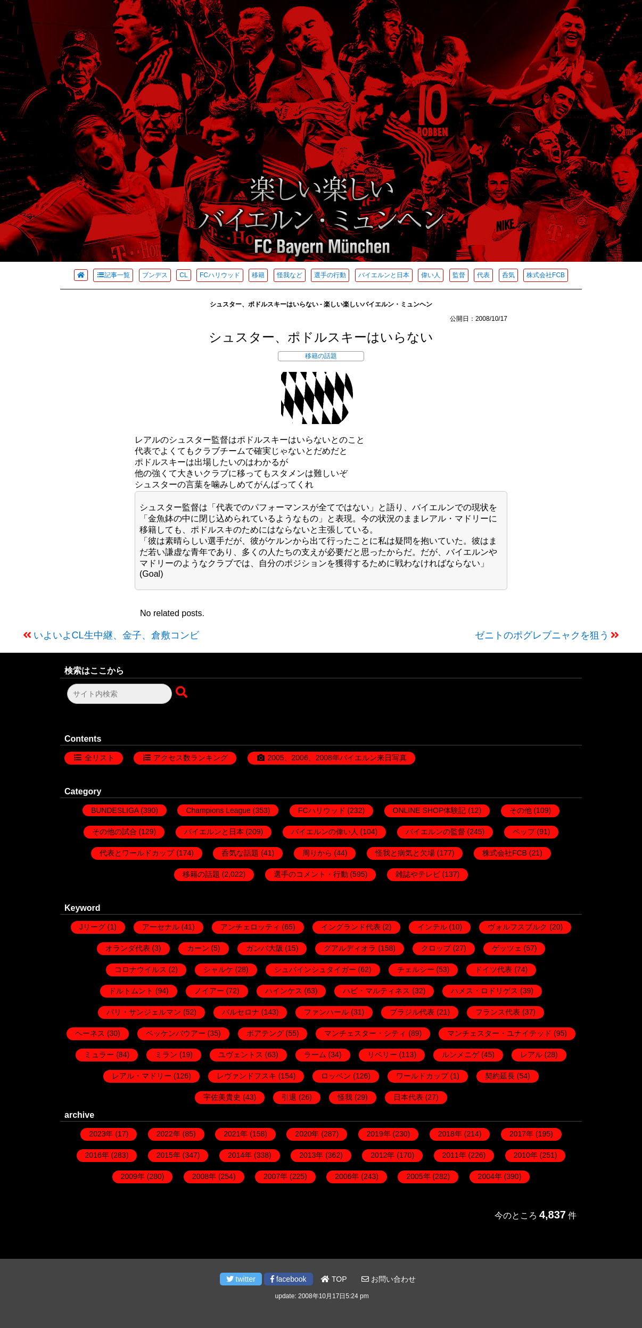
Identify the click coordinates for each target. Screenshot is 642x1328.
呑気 (508, 275)
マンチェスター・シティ (365, 1033)
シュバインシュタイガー (315, 969)
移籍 (258, 275)
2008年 (204, 1176)
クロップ (436, 948)
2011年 (454, 1155)
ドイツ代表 (493, 969)
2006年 (347, 1176)
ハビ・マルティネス (376, 990)
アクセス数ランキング (190, 757)
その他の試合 (114, 831)
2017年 (521, 1134)
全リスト (99, 757)
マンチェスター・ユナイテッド (499, 1033)
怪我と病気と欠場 (405, 853)
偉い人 (430, 275)
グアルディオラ (350, 948)
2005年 (418, 1176)
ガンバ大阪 (264, 948)
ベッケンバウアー (175, 1033)
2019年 (379, 1134)
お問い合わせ (388, 1279)
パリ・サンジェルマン (143, 1012)
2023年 (101, 1134)
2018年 (450, 1134)
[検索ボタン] (183, 693)
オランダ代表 (127, 948)
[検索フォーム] (119, 694)
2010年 (526, 1155)
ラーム (315, 1054)
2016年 (97, 1155)
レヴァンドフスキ (246, 1076)
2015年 (168, 1155)
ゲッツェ (507, 948)
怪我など (289, 275)
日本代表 (408, 1097)
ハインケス (283, 990)
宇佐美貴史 (222, 1097)
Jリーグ (92, 927)
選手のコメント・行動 (311, 874)
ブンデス (155, 275)
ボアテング (265, 1033)
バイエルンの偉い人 (324, 831)
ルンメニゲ (460, 1054)
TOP (334, 1279)
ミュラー (99, 1054)
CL (183, 275)
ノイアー (209, 990)
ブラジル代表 (412, 1012)
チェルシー (415, 969)
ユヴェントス (240, 1054)
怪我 (345, 1097)
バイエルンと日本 (383, 275)
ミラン (166, 1054)
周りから (317, 853)
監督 (458, 275)
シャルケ (218, 969)
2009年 (133, 1176)
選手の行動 (330, 275)
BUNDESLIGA (114, 810)
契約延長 (500, 1076)
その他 (520, 810)
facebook (288, 1279)
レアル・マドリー (141, 1076)
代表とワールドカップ (137, 853)
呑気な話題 (240, 853)
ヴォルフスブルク (517, 927)
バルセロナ (240, 1012)
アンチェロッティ (250, 927)
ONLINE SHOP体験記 (429, 810)
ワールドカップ (422, 1076)
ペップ (524, 831)
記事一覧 (113, 275)
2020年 (307, 1134)
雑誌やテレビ (418, 874)
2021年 (236, 1134)
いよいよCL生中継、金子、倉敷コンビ (116, 635)
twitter (241, 1279)
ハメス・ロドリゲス (484, 990)
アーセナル (160, 927)
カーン (198, 948)
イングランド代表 (351, 927)
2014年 (240, 1155)
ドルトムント (131, 990)
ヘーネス (90, 1033)
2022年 (168, 1134)
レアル (531, 1054)
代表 (483, 275)
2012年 (382, 1155)
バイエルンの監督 (435, 831)
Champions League (218, 810)
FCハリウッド (220, 275)
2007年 (275, 1176)
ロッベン (336, 1076)
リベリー (382, 1054)
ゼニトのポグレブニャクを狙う (542, 635)
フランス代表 (497, 1012)
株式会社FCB (545, 275)
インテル (432, 927)
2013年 (311, 1155)
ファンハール (326, 1012)
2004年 (490, 1176)
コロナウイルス (140, 969)
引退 (289, 1097)
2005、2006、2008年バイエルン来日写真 (336, 757)
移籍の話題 (321, 356)
